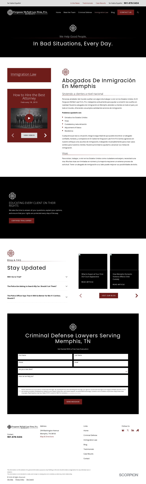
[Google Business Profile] (123, 430)
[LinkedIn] (133, 430)
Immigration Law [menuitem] (101, 12)
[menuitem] (10, 479)
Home (86, 430)
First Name (19, 355)
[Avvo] (137, 430)
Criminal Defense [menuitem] (85, 12)
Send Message (70, 402)
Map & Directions (47, 436)
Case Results (101, 3)
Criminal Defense (90, 435)
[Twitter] (128, 430)
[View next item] (45, 135)
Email (73, 362)
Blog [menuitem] (113, 12)
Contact (87, 458)
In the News (75, 3)
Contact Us (126, 12)
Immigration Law (90, 440)
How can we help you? (23, 376)
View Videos (29, 135)
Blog (85, 444)
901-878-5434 (131, 3)
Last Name (75, 355)
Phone (18, 362)
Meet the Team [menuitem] (69, 12)
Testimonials (88, 3)
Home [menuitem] (58, 12)
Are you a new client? (23, 369)
